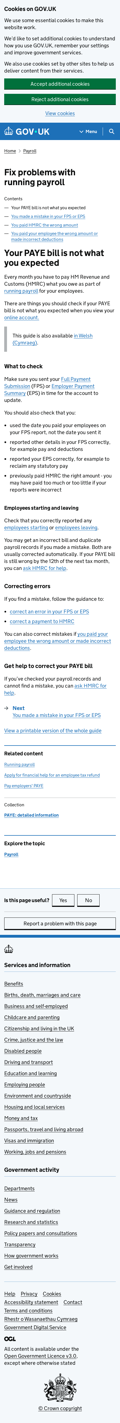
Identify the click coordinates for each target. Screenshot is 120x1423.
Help (9, 1294)
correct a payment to (42, 621)
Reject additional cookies (60, 99)
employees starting (26, 527)
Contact (72, 1302)
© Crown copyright (60, 1408)
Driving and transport (28, 1062)
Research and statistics (31, 1222)
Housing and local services (34, 1107)
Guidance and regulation (32, 1211)
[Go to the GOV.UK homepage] (27, 131)
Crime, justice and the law (33, 1040)
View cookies (60, 113)
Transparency (20, 1244)
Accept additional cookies (60, 84)
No (92, 900)
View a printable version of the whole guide (53, 730)
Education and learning (30, 1073)
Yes (66, 900)
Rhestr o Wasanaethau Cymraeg (40, 1319)
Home (10, 150)
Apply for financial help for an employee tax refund (52, 775)
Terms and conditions (28, 1310)
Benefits (13, 984)
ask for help (44, 568)
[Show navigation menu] (88, 131)
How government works (31, 1255)
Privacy (29, 1294)
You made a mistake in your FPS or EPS (48, 216)
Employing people (24, 1084)
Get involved (18, 1267)
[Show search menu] (111, 131)
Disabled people (23, 1051)
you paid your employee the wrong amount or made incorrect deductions (57, 641)
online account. (21, 317)
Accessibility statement (31, 1302)
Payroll (29, 150)
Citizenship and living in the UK (39, 1028)
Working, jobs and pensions (35, 1152)
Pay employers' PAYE (23, 785)
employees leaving (76, 527)
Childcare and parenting (32, 1017)
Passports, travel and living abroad (43, 1129)
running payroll (21, 291)
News (11, 1199)
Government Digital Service (35, 1327)
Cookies (52, 1294)
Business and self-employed (36, 1006)
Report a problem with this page (60, 923)
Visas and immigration (29, 1140)
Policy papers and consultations (40, 1233)
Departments (19, 1188)
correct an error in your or (49, 611)
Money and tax (21, 1118)
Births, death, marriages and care (42, 995)
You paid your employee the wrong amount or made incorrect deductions (54, 236)
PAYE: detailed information (31, 815)
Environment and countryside (37, 1096)
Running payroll (19, 764)
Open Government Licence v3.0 (40, 1356)
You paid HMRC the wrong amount (44, 225)
